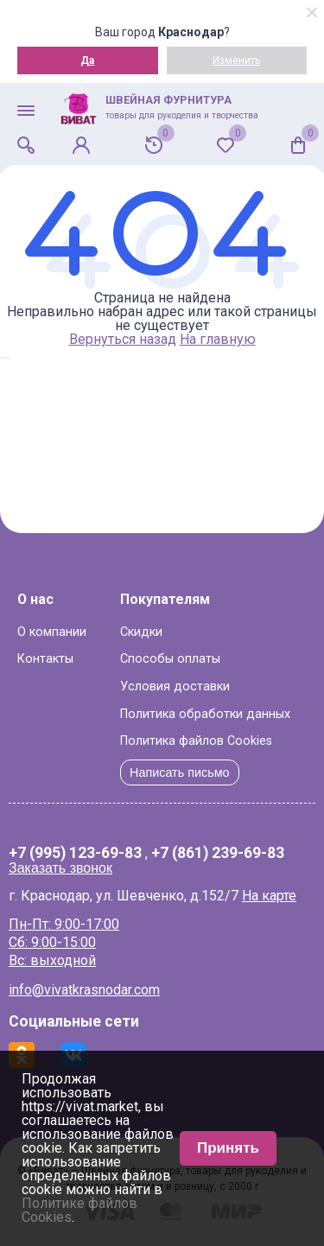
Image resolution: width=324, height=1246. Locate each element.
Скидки (141, 632)
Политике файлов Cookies (79, 1210)
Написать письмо (180, 772)
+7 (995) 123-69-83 (75, 853)
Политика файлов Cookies (196, 741)
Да (87, 60)
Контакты (45, 659)
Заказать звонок (60, 868)
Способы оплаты (170, 659)
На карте (269, 895)
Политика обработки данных (205, 714)
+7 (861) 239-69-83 (217, 853)
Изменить (236, 60)
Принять (228, 1148)
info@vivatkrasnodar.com (84, 990)
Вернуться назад (122, 339)
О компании (51, 632)
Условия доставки (175, 686)
